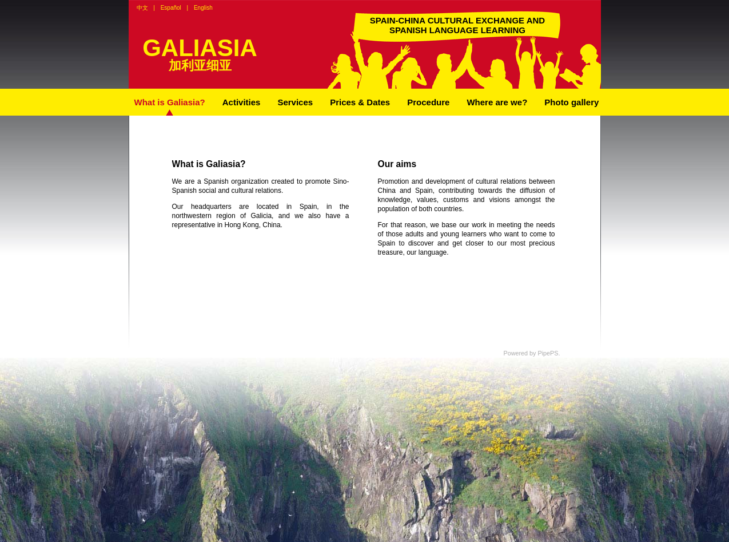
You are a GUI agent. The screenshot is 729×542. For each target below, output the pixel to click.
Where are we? (497, 102)
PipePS (547, 353)
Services (295, 102)
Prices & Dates (360, 102)
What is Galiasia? (169, 102)
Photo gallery (571, 102)
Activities (241, 102)
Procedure (428, 102)
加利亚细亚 (200, 65)
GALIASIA (199, 47)
